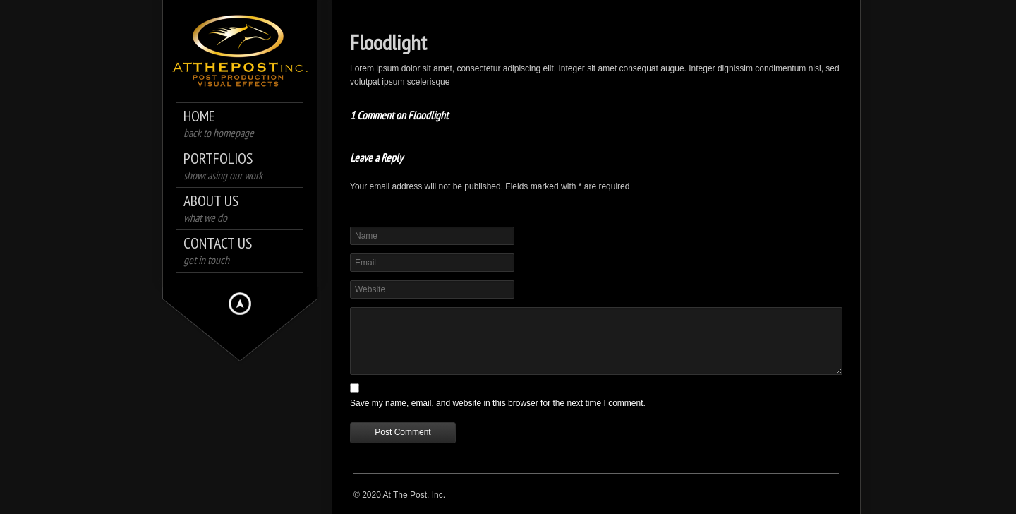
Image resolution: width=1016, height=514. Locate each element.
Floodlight (388, 42)
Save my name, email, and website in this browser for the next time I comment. (498, 403)
